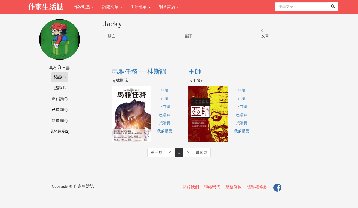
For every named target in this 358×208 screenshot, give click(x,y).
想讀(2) (60, 77)
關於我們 (191, 187)
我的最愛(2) (59, 131)
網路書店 (169, 7)
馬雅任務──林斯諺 (139, 71)
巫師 (194, 71)
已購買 (164, 115)
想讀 (165, 90)
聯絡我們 (212, 187)
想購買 (164, 123)
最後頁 (201, 152)
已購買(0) (60, 110)
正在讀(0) (60, 99)
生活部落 (140, 7)
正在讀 (164, 107)
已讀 (165, 99)
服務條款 (233, 187)
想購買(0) (60, 121)
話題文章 (112, 7)
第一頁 (156, 152)
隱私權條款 (257, 187)
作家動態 (84, 7)
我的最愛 (164, 131)
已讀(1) (60, 88)
